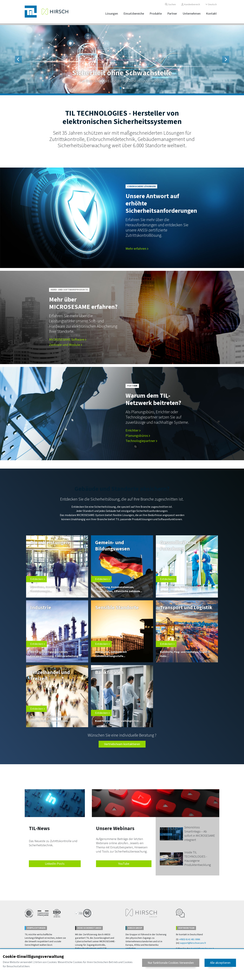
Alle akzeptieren (220, 963)
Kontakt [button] (211, 13)
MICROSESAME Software (67, 339)
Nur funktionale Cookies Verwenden (171, 963)
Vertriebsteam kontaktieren (122, 744)
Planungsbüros (138, 435)
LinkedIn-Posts (55, 864)
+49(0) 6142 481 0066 (189, 939)
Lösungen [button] (111, 13)
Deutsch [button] (211, 4)
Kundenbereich (190, 4)
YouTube (123, 864)
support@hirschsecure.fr (193, 943)
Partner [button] (172, 13)
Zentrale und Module (65, 344)
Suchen (170, 4)
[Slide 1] (120, 88)
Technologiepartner (141, 441)
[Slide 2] (124, 88)
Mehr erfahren (137, 248)
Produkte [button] (156, 13)
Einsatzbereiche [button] (133, 13)
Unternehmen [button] (192, 13)
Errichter (133, 430)
